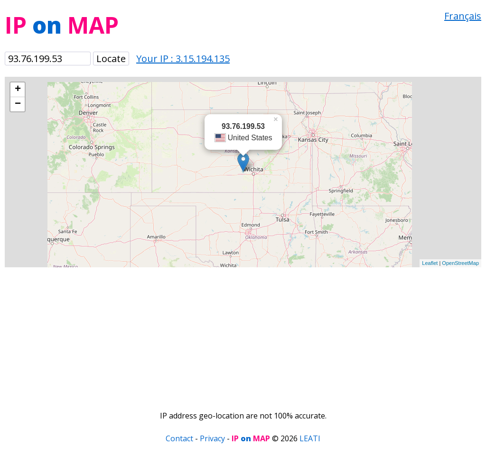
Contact (179, 438)
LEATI (309, 438)
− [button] (18, 104)
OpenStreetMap (460, 263)
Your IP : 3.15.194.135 (183, 58)
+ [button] (18, 89)
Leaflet (430, 263)
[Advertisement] (243, 333)
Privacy (212, 438)
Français (462, 15)
